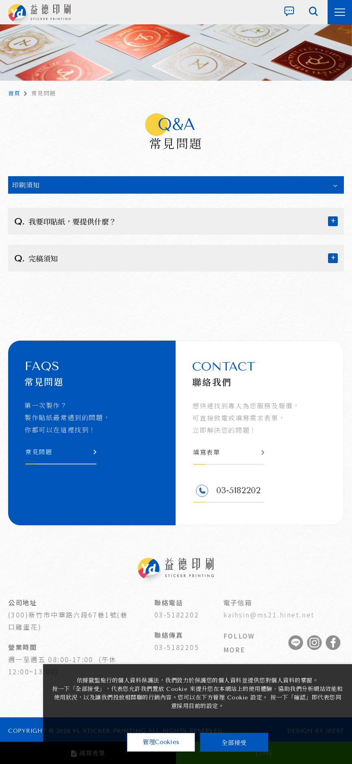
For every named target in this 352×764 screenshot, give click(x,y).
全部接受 (234, 742)
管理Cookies (161, 742)
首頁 (14, 94)
